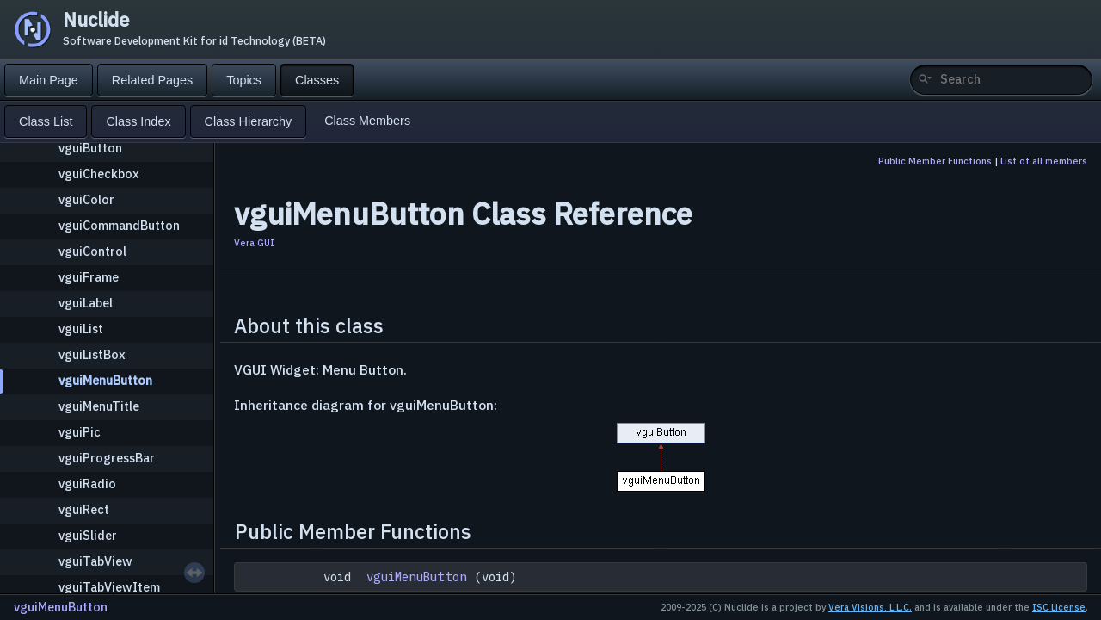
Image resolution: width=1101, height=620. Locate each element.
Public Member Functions (935, 161)
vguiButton (90, 148)
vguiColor (86, 199)
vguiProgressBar (106, 458)
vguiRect (83, 509)
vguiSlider (87, 535)
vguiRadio (87, 483)
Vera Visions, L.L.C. (870, 607)
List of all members (1043, 161)
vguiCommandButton (119, 225)
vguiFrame (88, 277)
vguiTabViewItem (109, 587)
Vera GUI (254, 243)
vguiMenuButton (105, 380)
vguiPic (79, 432)
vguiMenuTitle (98, 406)
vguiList (80, 328)
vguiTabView (95, 561)
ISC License (1059, 607)
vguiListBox (92, 354)
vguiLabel (85, 302)
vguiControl (92, 251)
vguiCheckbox (98, 173)
